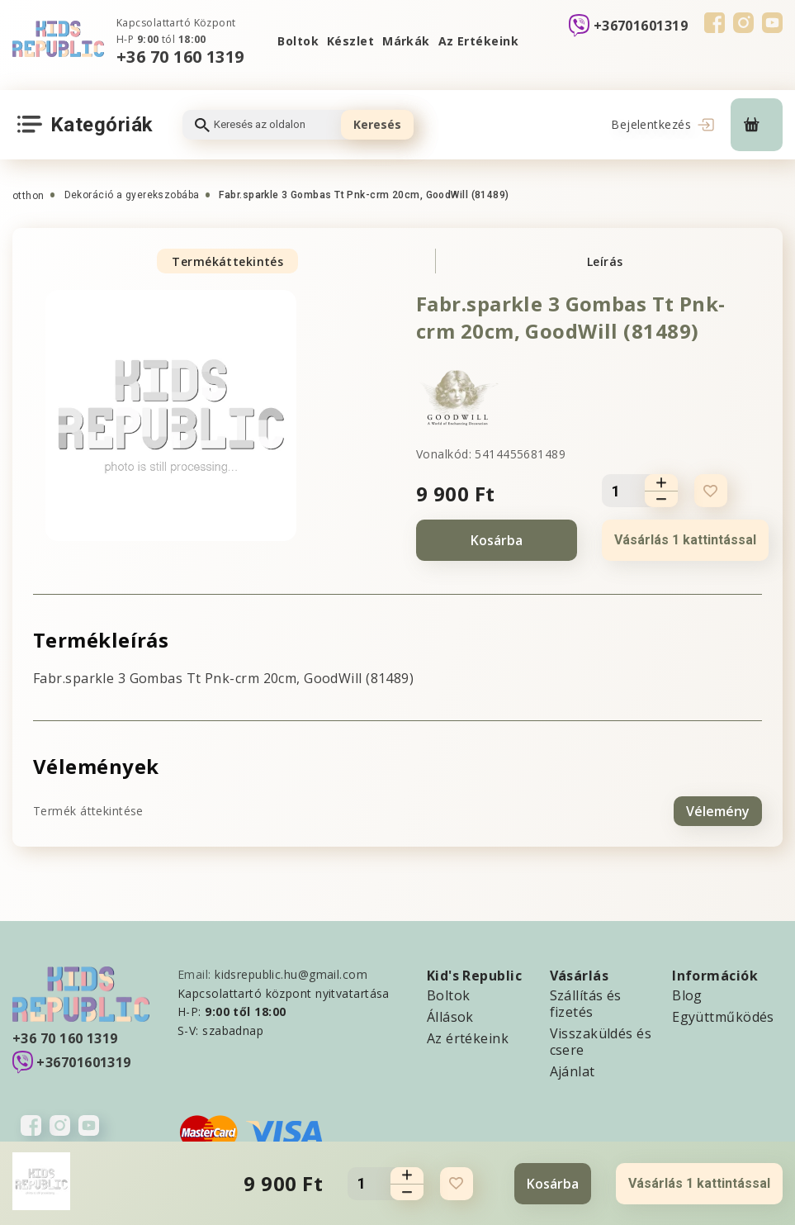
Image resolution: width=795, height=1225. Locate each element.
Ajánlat (572, 1070)
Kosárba (497, 540)
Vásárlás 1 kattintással (685, 540)
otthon (28, 196)
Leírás (605, 261)
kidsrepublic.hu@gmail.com (291, 973)
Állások (450, 1016)
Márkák (406, 41)
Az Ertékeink (478, 41)
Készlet (350, 41)
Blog (687, 994)
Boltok (298, 41)
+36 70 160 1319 (180, 56)
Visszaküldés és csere (601, 1040)
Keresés (377, 124)
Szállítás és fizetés (586, 1002)
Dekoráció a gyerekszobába (132, 195)
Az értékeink (468, 1037)
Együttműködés (723, 1016)
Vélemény (718, 810)
